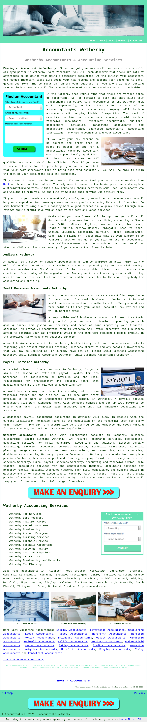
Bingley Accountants (114, 649)
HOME (92, 40)
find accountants (25, 570)
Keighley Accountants (41, 649)
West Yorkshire (22, 630)
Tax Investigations (37, 552)
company (56, 206)
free (120, 192)
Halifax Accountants (73, 641)
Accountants (44, 630)
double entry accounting (21, 454)
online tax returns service (115, 198)
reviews (8, 210)
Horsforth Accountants (109, 633)
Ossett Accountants (110, 637)
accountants (101, 101)
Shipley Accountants (71, 630)
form (34, 188)
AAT (96, 158)
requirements (55, 101)
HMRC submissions (75, 450)
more (102, 586)
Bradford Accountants (109, 645)
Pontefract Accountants (45, 653)
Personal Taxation (36, 548)
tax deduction (64, 174)
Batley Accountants (73, 645)
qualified (90, 154)
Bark (6, 184)
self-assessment (68, 243)
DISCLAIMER (136, 40)
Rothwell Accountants (39, 641)
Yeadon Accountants (39, 645)
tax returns (92, 220)
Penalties (137, 243)
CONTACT (122, 40)
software (137, 220)
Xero (119, 224)
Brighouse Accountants (75, 637)
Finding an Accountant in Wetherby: (30, 68)
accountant (85, 76)
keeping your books (110, 79)
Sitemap (7, 693)
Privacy (139, 693)
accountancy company (103, 109)
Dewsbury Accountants (106, 641)
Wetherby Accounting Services (35, 506)
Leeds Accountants (39, 633)
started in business (18, 87)
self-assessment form (35, 170)
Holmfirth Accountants (78, 649)
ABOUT (112, 40)
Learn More (126, 719)
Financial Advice (35, 541)
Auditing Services (36, 537)
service (131, 202)
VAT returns (78, 439)
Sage (51, 235)
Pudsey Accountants (73, 633)
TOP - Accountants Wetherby (23, 659)
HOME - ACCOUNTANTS (73, 680)
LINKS (102, 40)
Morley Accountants (39, 637)
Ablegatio (110, 228)
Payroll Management (37, 525)
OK (139, 719)
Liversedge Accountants (107, 630)
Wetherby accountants (19, 435)
